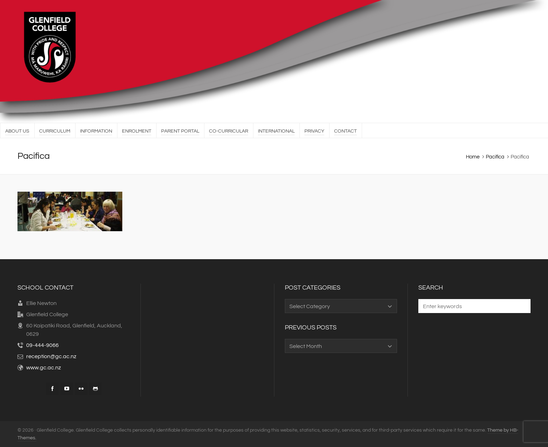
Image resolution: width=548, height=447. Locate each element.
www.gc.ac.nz (43, 367)
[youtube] (66, 388)
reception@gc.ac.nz (51, 356)
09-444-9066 (42, 345)
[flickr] (81, 388)
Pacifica (495, 156)
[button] (522, 306)
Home (473, 156)
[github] (95, 388)
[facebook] (52, 388)
